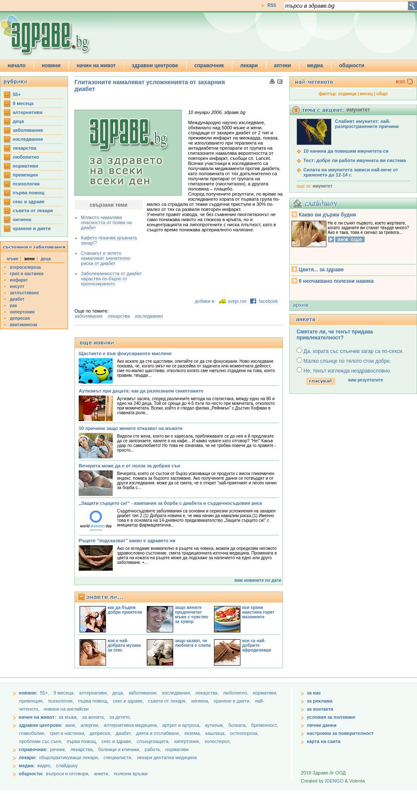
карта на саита (323, 741)
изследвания (28, 139)
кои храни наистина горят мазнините (258, 612)
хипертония (22, 312)
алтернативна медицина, (132, 725)
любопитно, (236, 692)
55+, (45, 692)
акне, (71, 725)
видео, (44, 765)
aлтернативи (28, 112)
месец (366, 93)
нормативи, (265, 692)
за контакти (320, 708)
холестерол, (218, 741)
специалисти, (117, 757)
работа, (153, 749)
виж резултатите (365, 380)
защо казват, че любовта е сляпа (193, 643)
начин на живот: (37, 717)
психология (26, 183)
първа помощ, (94, 700)
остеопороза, (244, 733)
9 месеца (23, 103)
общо (382, 93)
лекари (249, 65)
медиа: (27, 765)
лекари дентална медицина (167, 757)
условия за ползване (331, 717)
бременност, (264, 725)
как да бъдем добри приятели (125, 610)
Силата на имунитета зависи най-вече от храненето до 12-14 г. (350, 172)
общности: (31, 773)
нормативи (25, 165)
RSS (271, 5)
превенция (25, 174)
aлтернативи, (94, 692)
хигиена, (201, 700)
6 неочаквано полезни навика (336, 281)
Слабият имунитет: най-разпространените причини (367, 124)
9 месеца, (65, 692)
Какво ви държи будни (327, 215)
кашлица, (216, 733)
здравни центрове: (41, 725)
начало (17, 65)
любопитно (26, 156)
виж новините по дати (257, 580)
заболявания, (144, 692)
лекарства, (207, 692)
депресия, (101, 733)
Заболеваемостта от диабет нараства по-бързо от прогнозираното (111, 278)
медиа (315, 65)
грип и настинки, (68, 733)
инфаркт (19, 280)
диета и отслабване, (159, 733)
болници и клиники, (119, 749)
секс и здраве (29, 201)
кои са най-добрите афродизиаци (256, 645)
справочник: (33, 749)
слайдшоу (67, 765)
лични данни (322, 725)
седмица (347, 93)
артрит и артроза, (182, 725)
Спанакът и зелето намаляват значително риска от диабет (105, 258)
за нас (314, 692)
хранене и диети (32, 228)
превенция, (32, 700)
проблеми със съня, (41, 741)
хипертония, (188, 741)
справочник (209, 65)
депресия (20, 318)
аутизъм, (215, 725)
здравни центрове (155, 65)
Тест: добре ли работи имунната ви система (354, 160)
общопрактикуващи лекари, (69, 757)
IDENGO (334, 780)
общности (351, 65)
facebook (268, 301)
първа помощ (28, 192)
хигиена (22, 219)
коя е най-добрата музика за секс (124, 645)
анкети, (101, 773)
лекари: (28, 757)
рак (13, 305)
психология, (61, 700)
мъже (12, 258)
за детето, (120, 717)
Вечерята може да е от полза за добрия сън (129, 465)
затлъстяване (24, 292)
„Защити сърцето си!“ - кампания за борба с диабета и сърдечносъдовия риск (170, 503)
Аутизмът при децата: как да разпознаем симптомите (141, 390)
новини (51, 65)
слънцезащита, (154, 741)
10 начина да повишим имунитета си (345, 151)
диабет (17, 299)
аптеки (282, 65)
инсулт (17, 286)
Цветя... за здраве (321, 270)
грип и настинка (26, 273)
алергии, (91, 725)
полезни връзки (131, 773)
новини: (28, 692)
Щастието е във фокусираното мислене (125, 353)
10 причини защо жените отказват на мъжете (131, 428)
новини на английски (66, 708)
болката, (238, 725)
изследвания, (177, 692)
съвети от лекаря (33, 210)
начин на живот (96, 65)
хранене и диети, (233, 700)
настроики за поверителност (340, 733)
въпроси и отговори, (67, 773)
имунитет (322, 186)
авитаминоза (23, 324)
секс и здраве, (129, 700)
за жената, (93, 717)
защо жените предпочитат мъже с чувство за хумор (191, 614)
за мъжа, (68, 717)
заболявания (28, 130)
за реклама (319, 700)
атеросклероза (25, 267)
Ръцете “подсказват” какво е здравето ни (127, 540)
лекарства (25, 148)
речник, (58, 749)
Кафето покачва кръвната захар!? (109, 240)
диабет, (124, 733)
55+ (17, 94)
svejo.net (237, 301)
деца (18, 121)
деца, (119, 692)
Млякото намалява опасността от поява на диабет (106, 222)
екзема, (194, 733)
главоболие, (33, 733)
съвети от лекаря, (168, 700)
